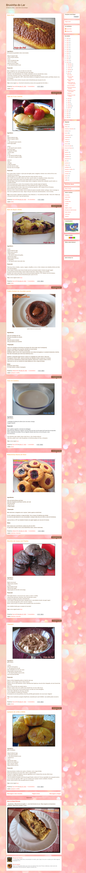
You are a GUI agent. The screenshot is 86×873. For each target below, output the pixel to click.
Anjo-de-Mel (68, 28)
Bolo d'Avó (10, 15)
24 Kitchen (67, 195)
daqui (21, 609)
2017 (67, 55)
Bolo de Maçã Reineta (13, 801)
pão (66, 160)
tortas (66, 177)
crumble (66, 141)
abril (69, 102)
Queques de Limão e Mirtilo (16, 712)
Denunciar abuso (69, 184)
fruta (66, 150)
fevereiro (69, 105)
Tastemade (67, 214)
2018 (67, 53)
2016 (67, 56)
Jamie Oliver (67, 197)
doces (12, 446)
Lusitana (67, 203)
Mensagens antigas (55, 793)
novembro (70, 65)
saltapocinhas (69, 31)
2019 (67, 51)
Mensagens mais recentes (14, 793)
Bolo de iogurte (16, 864)
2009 (67, 115)
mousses (67, 154)
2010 (67, 113)
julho (69, 73)
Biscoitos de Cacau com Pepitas (17, 541)
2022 (67, 45)
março (69, 104)
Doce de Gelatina (13, 381)
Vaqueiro (67, 216)
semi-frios (67, 171)
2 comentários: (32, 370)
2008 (67, 117)
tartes (12, 201)
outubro (69, 67)
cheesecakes (67, 135)
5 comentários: (31, 281)
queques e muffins (15, 372)
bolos (12, 88)
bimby (66, 126)
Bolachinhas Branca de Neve (16, 454)
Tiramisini (10, 624)
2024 (67, 42)
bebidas (66, 124)
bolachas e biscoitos (16, 533)
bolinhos (66, 130)
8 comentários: (31, 86)
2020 (67, 49)
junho (69, 98)
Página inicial (36, 793)
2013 (67, 62)
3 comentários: (32, 531)
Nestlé (66, 205)
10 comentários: (32, 199)
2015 (67, 58)
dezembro (70, 64)
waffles (66, 180)
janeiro (69, 107)
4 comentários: (31, 701)
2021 (67, 47)
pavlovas (67, 163)
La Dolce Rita (68, 201)
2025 (67, 40)
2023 (67, 44)
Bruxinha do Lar (15, 4)
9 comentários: (31, 786)
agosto (69, 71)
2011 (67, 111)
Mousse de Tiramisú (17, 857)
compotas (67, 137)
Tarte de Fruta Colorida (14, 96)
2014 (67, 60)
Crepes (66, 139)
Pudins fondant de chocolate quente (19, 291)
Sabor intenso (68, 212)
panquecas (67, 158)
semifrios (67, 173)
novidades (67, 156)
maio (69, 100)
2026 (67, 38)
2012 (67, 110)
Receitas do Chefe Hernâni (70, 210)
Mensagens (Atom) (36, 797)
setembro (70, 69)
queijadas (67, 167)
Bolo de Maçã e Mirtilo (14, 209)
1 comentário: (31, 444)
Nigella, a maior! (68, 207)
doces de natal (68, 145)
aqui (18, 441)
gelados (66, 152)
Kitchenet (67, 199)
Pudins (66, 165)
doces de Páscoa (68, 148)
